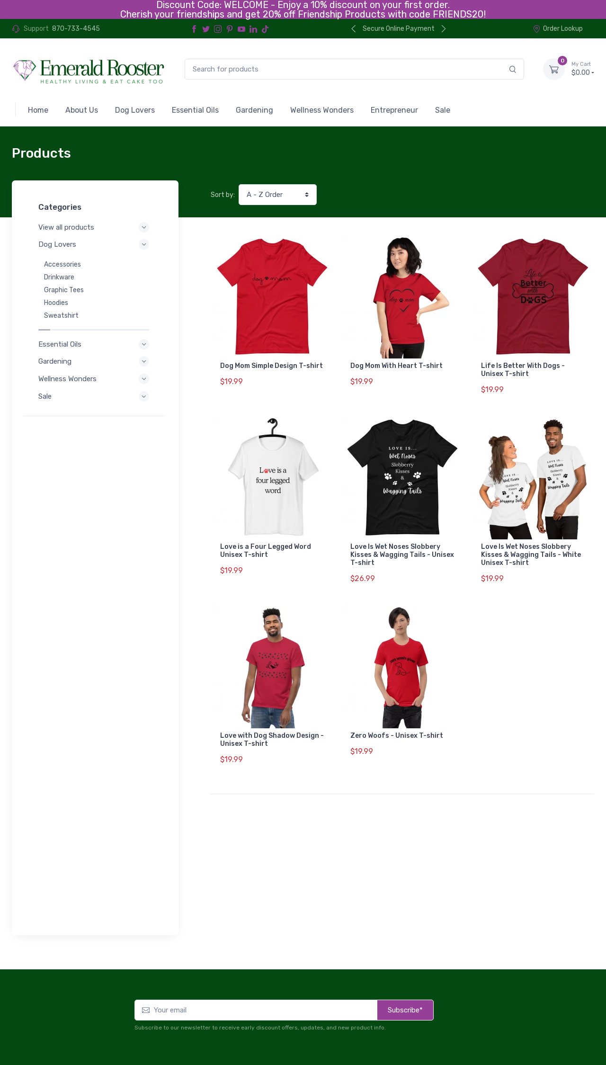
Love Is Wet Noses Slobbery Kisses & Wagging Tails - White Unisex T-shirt (531, 549)
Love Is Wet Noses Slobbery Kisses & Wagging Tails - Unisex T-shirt (402, 549)
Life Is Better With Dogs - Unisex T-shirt (523, 370)
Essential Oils (95, 334)
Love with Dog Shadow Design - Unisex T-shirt (272, 728)
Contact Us (574, 1020)
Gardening (95, 351)
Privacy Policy (48, 1022)
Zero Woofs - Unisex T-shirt (396, 724)
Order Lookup (558, 29)
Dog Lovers (95, 244)
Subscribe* (405, 859)
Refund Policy (48, 1034)
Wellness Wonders (95, 369)
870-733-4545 (76, 29)
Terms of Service (107, 1022)
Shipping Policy (104, 1034)
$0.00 (582, 69)
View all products (95, 227)
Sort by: (223, 195)
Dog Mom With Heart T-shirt (396, 366)
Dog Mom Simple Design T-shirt (271, 366)
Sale (95, 386)
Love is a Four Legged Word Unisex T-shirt (265, 545)
